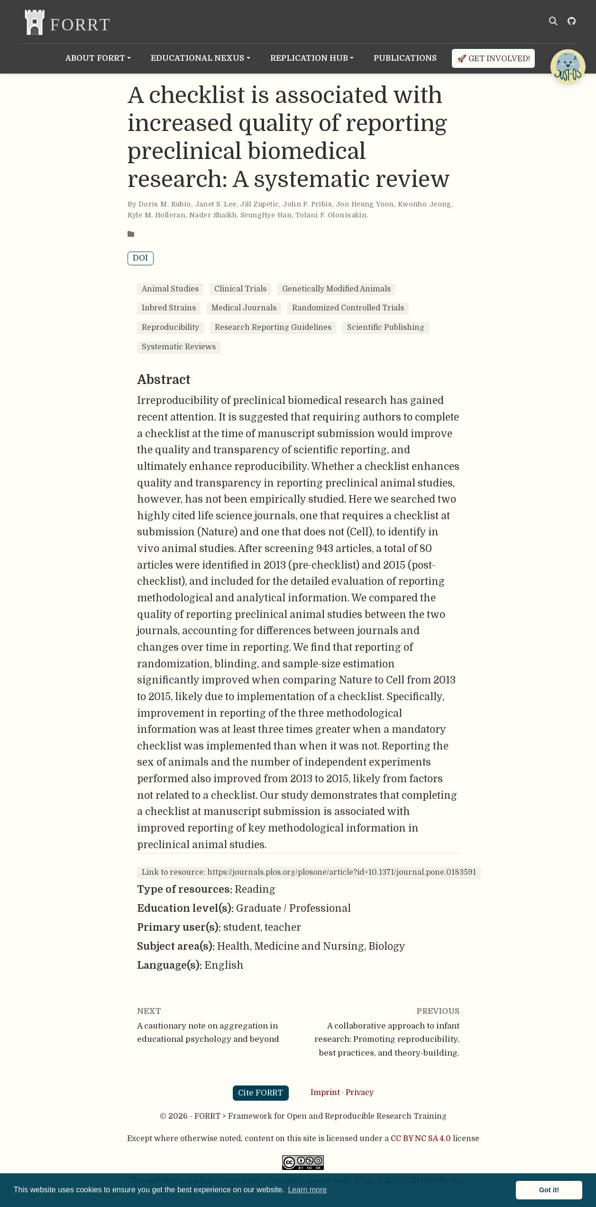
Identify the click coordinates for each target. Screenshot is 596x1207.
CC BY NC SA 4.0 (421, 1138)
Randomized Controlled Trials (348, 308)
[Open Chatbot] (568, 66)
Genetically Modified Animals (336, 289)
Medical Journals (243, 308)
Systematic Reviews (179, 347)
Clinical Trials (240, 289)
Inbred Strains (169, 308)
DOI (140, 257)
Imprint (325, 1092)
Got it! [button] (549, 1190)
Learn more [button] (307, 1190)
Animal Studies (170, 289)
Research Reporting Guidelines (273, 327)
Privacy (360, 1092)
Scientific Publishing (385, 327)
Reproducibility (170, 327)
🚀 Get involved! (493, 58)
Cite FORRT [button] (260, 1092)
